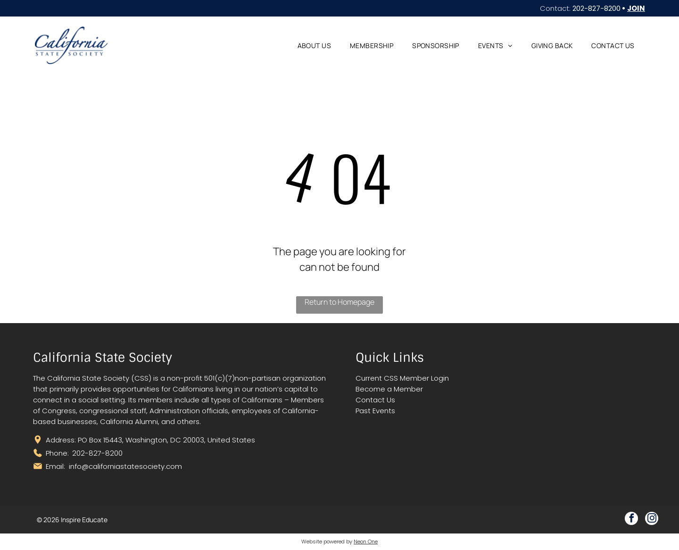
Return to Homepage (339, 302)
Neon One (366, 541)
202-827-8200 (596, 8)
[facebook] (631, 519)
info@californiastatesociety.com (125, 466)
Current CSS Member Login (402, 378)
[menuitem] (314, 45)
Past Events (375, 411)
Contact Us (375, 400)
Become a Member (389, 389)
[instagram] (651, 519)
